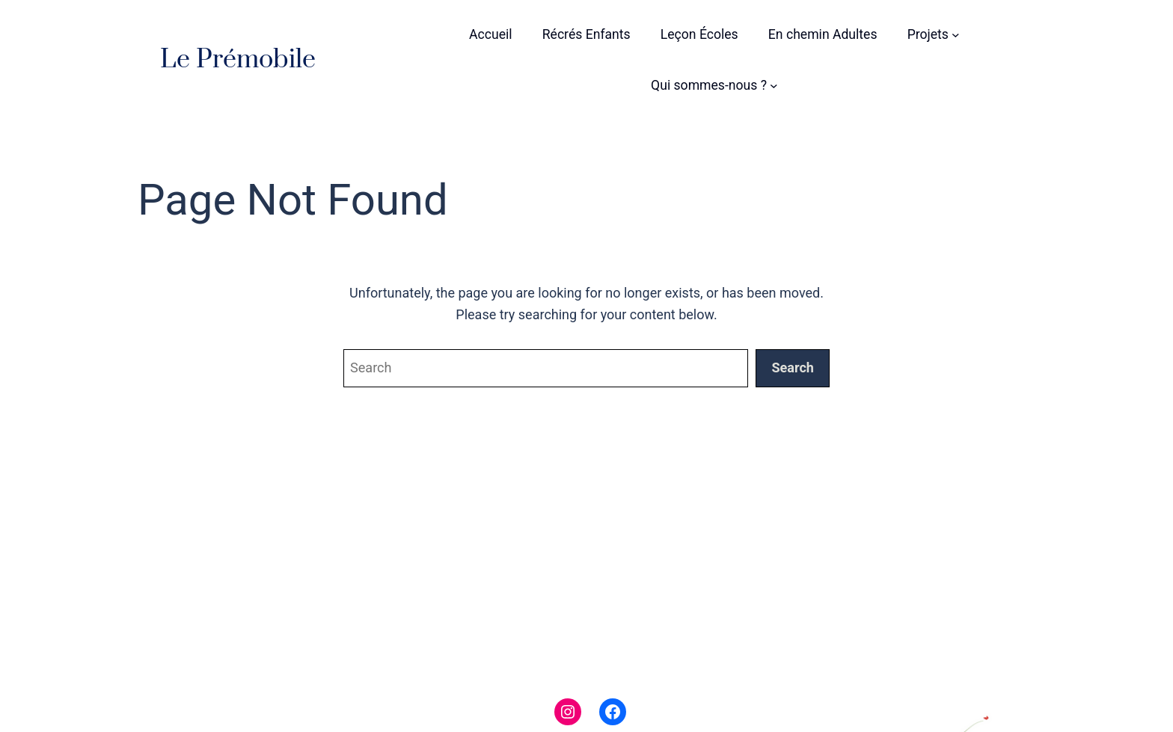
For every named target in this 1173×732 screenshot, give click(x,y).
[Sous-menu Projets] (956, 35)
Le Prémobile (238, 59)
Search (792, 367)
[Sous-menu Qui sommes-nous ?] (774, 85)
